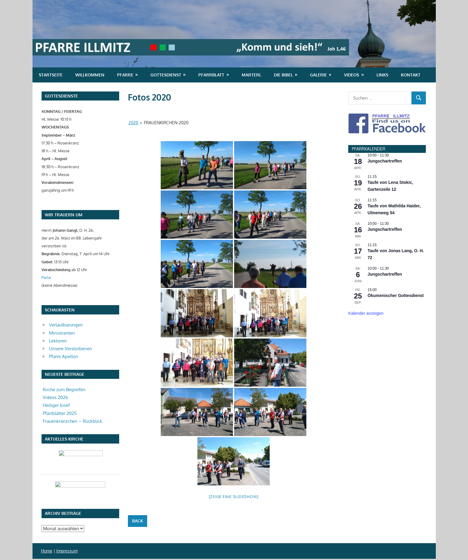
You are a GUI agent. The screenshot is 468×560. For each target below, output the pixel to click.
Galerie (318, 74)
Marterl (251, 74)
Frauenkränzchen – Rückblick (72, 421)
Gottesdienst (165, 74)
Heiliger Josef (56, 405)
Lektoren (58, 341)
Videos (351, 74)
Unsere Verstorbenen (70, 348)
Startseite (51, 74)
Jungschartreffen (384, 161)
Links (382, 74)
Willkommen (89, 74)
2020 (133, 122)
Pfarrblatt (211, 74)
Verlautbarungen (66, 325)
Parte (46, 277)
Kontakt (410, 74)
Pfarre (125, 74)
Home (46, 550)
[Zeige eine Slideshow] (234, 496)
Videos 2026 (55, 397)
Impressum (67, 550)
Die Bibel (283, 74)
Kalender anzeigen (365, 313)
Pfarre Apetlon (63, 356)
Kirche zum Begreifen (64, 389)
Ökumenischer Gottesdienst (395, 295)
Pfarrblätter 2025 (60, 413)
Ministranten (62, 333)
